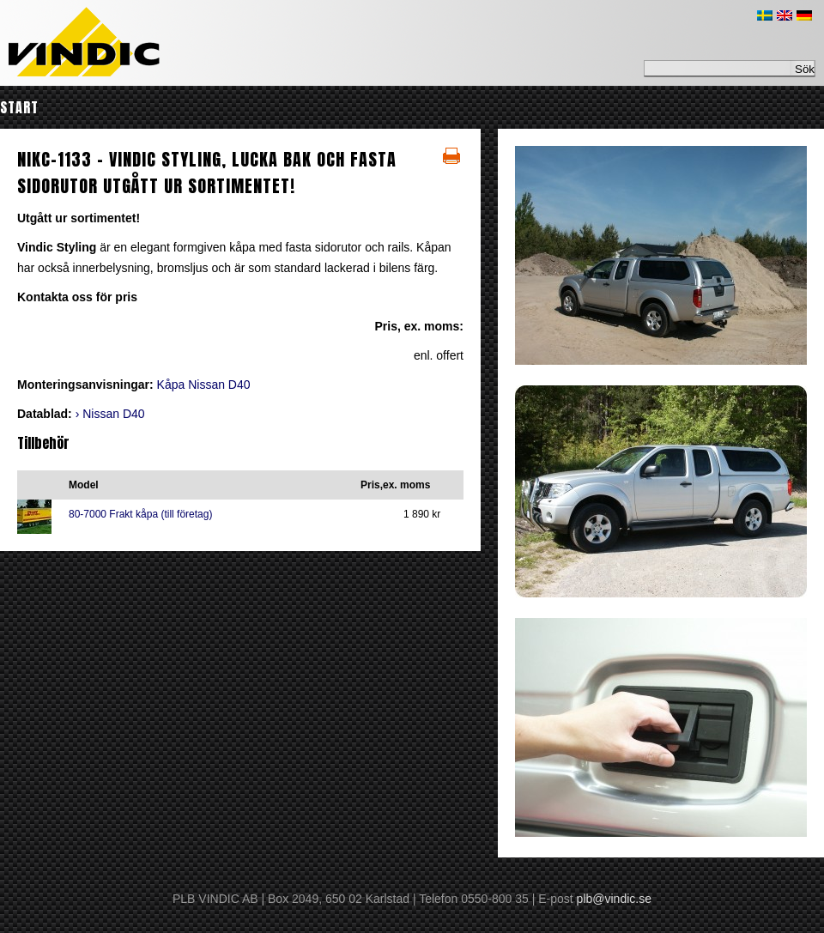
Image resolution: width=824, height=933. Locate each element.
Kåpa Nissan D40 (204, 384)
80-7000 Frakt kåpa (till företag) (140, 514)
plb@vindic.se (614, 899)
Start (19, 107)
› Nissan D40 (110, 414)
